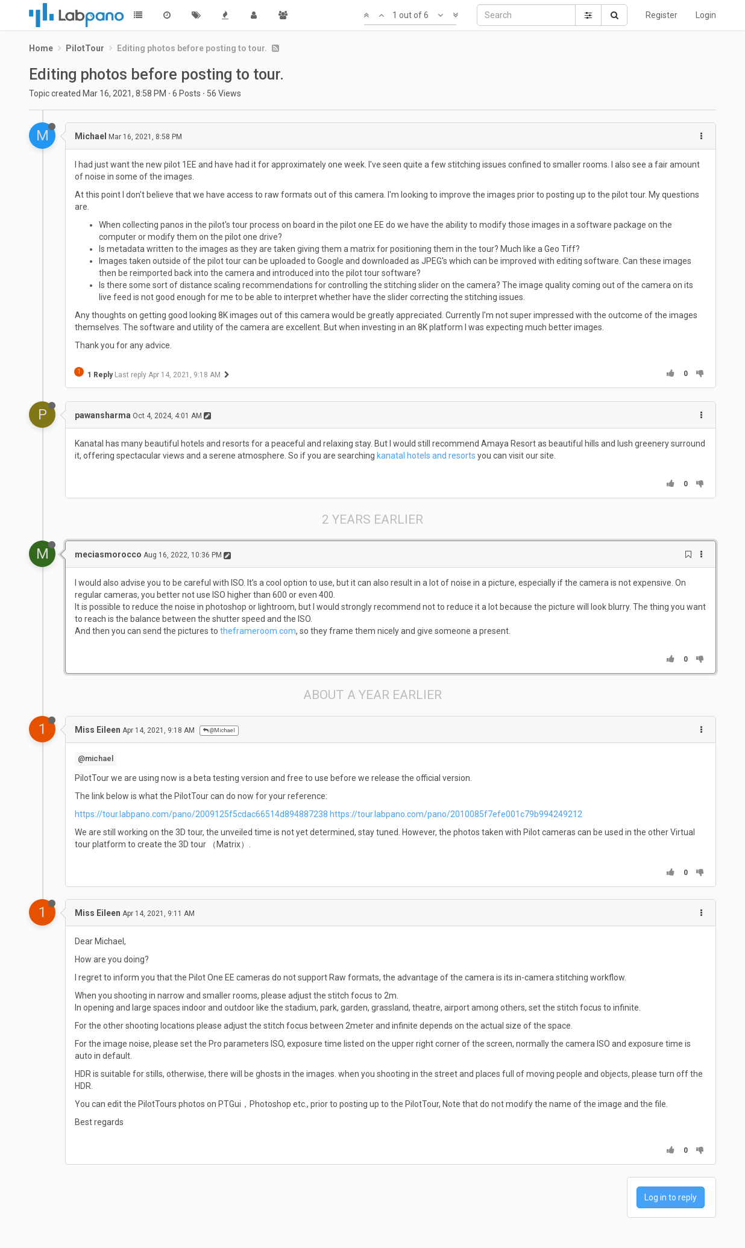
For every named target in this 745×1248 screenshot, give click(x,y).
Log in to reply (670, 1197)
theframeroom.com (258, 631)
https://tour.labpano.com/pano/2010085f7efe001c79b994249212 (456, 814)
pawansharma (103, 415)
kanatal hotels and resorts (426, 455)
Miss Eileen (98, 730)
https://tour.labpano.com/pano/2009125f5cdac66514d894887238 (201, 814)
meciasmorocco (108, 554)
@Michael (219, 730)
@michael (95, 758)
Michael (91, 136)
